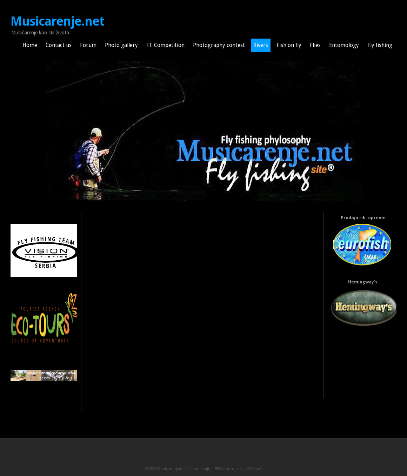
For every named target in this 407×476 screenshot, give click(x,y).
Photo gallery (121, 45)
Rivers (260, 45)
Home (29, 45)
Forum (88, 45)
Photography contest (219, 45)
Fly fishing (379, 45)
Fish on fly (288, 45)
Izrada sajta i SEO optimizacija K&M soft (227, 469)
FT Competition (165, 45)
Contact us (59, 45)
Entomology (344, 45)
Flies (315, 45)
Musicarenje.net (57, 21)
